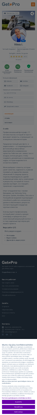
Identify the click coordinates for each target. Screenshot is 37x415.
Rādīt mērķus (18, 412)
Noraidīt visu (18, 407)
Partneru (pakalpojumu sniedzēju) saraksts (16, 398)
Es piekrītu (18, 402)
